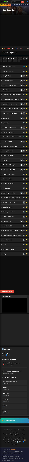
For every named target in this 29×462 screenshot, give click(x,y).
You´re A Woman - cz (9, 66)
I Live (4, 244)
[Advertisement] (14, 30)
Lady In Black (7, 76)
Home (5, 438)
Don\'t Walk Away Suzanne (11, 99)
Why (4, 254)
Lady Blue (6, 118)
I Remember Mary (8, 249)
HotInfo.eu (13, 449)
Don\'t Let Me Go (8, 207)
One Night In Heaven (9, 212)
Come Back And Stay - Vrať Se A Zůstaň (12, 137)
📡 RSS (19, 442)
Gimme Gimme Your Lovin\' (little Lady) (11, 108)
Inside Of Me (7, 221)
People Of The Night (9, 165)
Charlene (6, 123)
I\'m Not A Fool (7, 240)
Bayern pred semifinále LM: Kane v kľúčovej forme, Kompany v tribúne (13, 459)
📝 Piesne (12, 48)
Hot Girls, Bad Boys (9, 169)
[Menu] (2, 1)
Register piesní (20, 438)
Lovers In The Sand (9, 174)
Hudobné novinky (8, 440)
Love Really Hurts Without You (12, 235)
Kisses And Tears (8, 132)
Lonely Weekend (8, 151)
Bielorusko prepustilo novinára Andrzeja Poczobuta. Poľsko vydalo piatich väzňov (12, 452)
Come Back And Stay (9, 85)
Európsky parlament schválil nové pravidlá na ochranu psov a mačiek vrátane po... (13, 455)
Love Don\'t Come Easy (10, 146)
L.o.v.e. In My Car (8, 141)
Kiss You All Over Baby (10, 113)
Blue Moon (6, 90)
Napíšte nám (19, 440)
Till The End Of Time (9, 193)
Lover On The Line (8, 216)
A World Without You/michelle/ (11, 230)
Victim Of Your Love (9, 202)
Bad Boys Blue (8, 10)
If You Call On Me (8, 183)
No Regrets (6, 188)
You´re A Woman (8, 71)
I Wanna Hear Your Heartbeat (12, 94)
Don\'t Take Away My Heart (11, 198)
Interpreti (11, 438)
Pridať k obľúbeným (6, 291)
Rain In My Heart (8, 155)
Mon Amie (6, 160)
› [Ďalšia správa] (28, 4)
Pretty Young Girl (8, 80)
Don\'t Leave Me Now (9, 127)
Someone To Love (8, 179)
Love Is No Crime (8, 226)
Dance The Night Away (10, 104)
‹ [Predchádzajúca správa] (11, 4)
